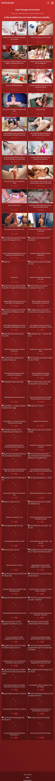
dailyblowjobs (7, 2)
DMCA (27, 777)
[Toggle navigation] (52, 3)
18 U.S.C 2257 (28, 774)
